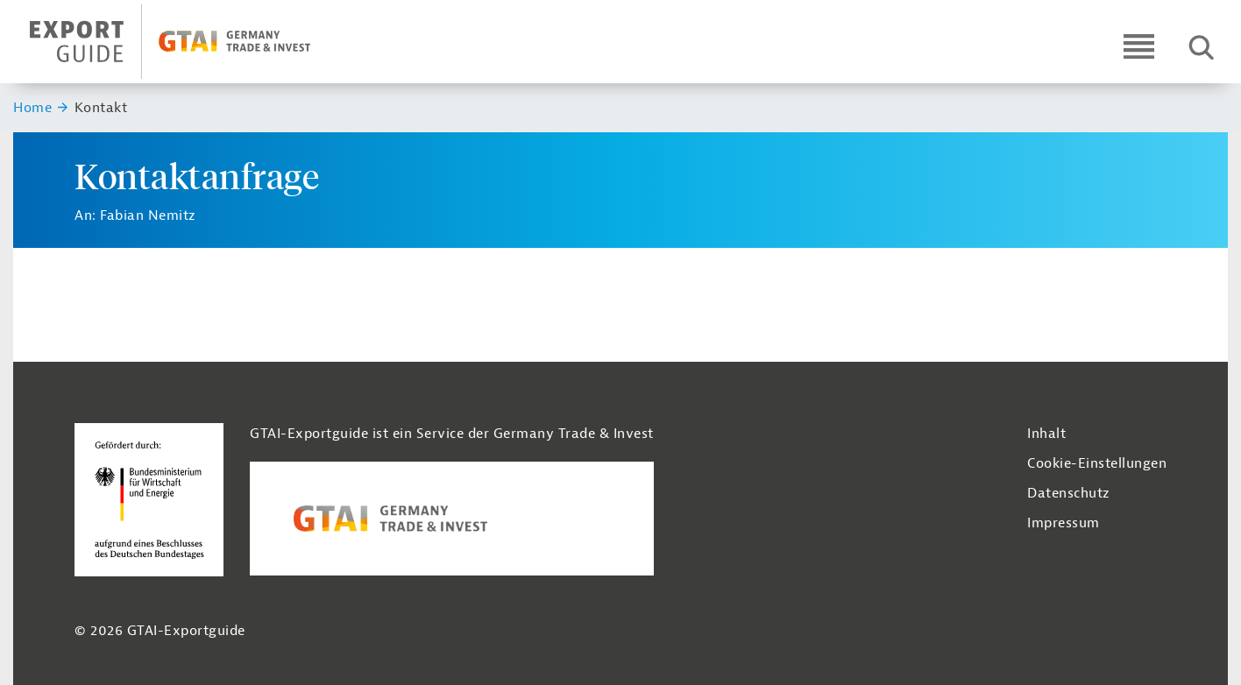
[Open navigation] (1139, 46)
